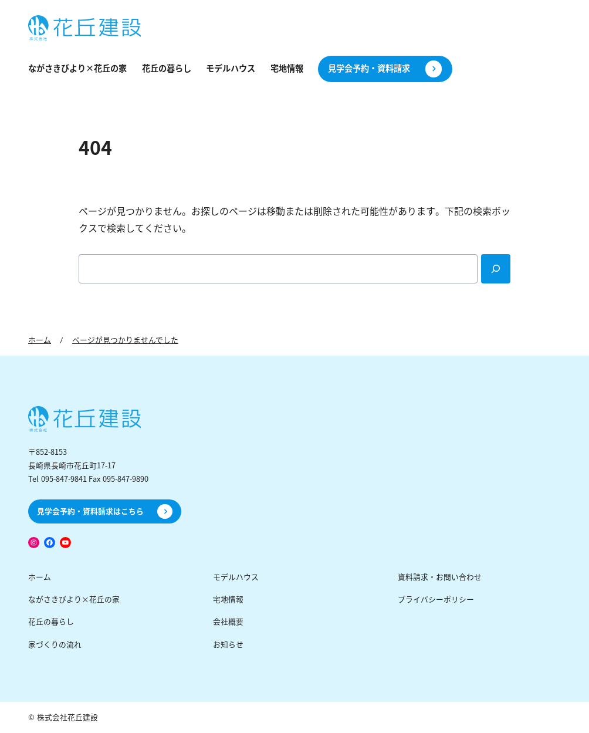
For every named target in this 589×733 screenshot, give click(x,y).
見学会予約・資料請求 (369, 68)
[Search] (495, 268)
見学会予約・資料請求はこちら (90, 511)
